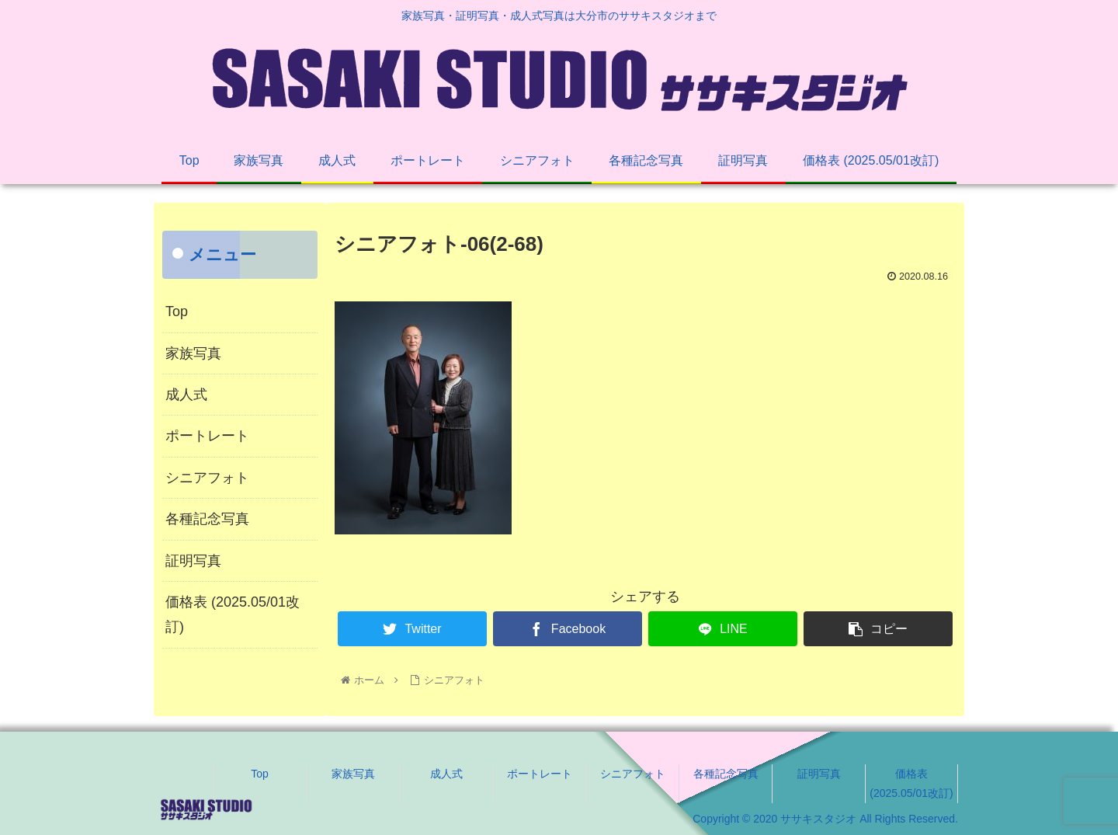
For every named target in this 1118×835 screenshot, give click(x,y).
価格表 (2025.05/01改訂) (232, 614)
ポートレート (207, 436)
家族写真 (193, 353)
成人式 (186, 394)
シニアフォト (207, 477)
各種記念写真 (207, 519)
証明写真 (193, 561)
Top (176, 311)
